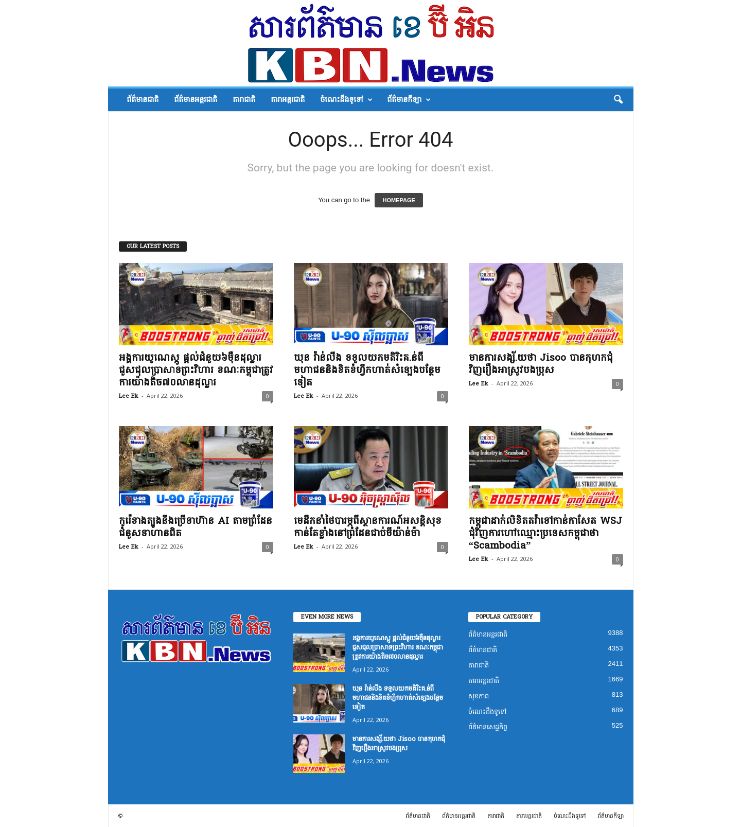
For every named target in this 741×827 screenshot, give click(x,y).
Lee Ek (128, 396)
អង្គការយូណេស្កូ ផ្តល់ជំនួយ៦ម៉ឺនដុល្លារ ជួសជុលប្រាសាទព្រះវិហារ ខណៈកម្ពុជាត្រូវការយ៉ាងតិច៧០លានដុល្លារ (196, 370)
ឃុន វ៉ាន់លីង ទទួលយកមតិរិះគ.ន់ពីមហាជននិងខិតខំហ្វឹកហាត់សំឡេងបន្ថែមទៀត (367, 370)
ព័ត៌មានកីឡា (409, 100)
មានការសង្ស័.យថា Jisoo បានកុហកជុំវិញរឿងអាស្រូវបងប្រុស (541, 364)
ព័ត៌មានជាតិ (142, 99)
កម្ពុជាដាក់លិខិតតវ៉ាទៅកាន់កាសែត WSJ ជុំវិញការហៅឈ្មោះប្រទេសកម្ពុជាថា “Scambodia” (545, 533)
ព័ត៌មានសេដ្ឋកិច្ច (487, 727)
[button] (618, 100)
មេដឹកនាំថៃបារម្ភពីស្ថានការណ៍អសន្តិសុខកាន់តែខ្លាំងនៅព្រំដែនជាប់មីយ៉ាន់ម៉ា (368, 527)
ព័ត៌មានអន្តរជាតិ (195, 99)
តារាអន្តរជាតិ (288, 99)
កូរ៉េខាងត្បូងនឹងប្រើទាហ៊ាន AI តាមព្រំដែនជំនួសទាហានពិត (195, 527)
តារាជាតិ (244, 99)
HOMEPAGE (398, 200)
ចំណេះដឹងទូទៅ (346, 100)
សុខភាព (478, 696)
